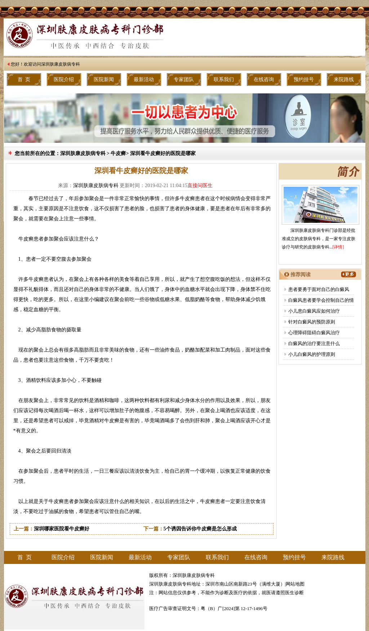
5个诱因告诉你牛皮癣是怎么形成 (200, 528)
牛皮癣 (118, 153)
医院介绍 (64, 79)
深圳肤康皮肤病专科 (60, 64)
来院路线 (344, 79)
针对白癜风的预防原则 (311, 322)
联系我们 (224, 79)
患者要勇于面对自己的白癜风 (318, 289)
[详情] (338, 247)
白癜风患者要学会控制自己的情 (321, 300)
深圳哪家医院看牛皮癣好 (61, 528)
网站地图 (295, 584)
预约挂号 (304, 79)
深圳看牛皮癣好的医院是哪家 (163, 153)
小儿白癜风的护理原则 (311, 354)
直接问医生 (200, 185)
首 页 (24, 79)
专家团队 (184, 79)
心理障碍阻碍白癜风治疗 (314, 332)
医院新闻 (104, 79)
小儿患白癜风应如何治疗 (314, 311)
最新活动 (144, 79)
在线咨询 (264, 79)
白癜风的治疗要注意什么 (314, 343)
